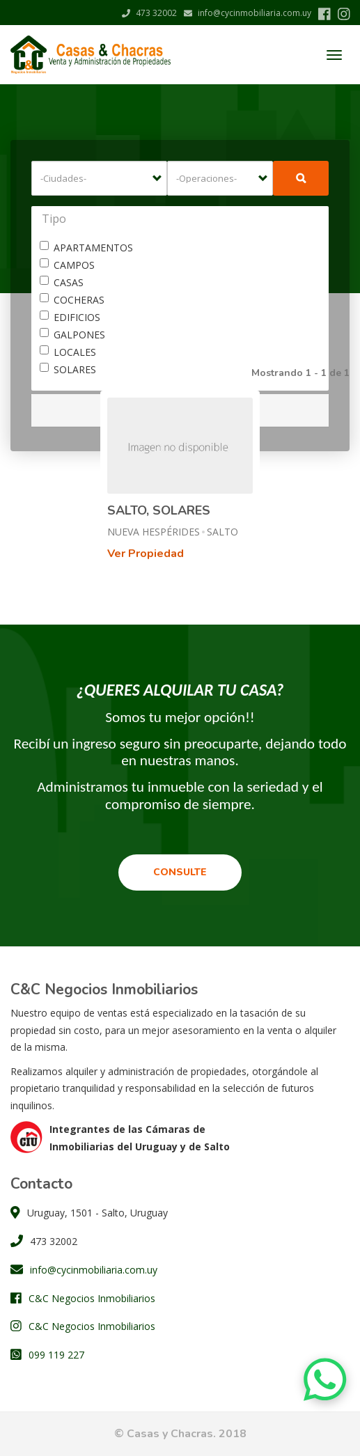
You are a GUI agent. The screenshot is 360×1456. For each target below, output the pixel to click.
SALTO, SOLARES (158, 510)
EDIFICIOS (70, 317)
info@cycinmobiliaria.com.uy (247, 13)
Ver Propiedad (145, 553)
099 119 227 (56, 1354)
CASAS (62, 282)
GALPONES (72, 334)
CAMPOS (67, 265)
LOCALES (68, 352)
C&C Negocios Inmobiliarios (92, 1298)
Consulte (180, 872)
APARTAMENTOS (86, 247)
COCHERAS (72, 299)
